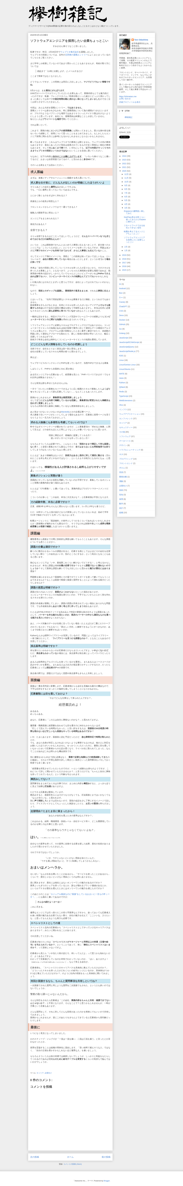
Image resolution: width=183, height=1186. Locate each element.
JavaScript (123, 338)
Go (120, 329)
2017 (124, 263)
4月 (126, 204)
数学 (121, 504)
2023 (124, 160)
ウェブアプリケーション (129, 414)
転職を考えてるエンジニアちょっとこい (134, 232)
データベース (125, 441)
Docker (122, 320)
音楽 (121, 472)
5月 (126, 200)
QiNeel (122, 387)
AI (120, 284)
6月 (126, 197)
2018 (124, 259)
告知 (121, 495)
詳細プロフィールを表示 (129, 102)
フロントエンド (126, 463)
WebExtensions (125, 400)
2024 (124, 156)
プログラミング (126, 459)
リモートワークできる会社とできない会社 (134, 226)
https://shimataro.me (128, 96)
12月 (126, 174)
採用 (121, 499)
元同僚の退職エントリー (76, 55)
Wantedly (65, 412)
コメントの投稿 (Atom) (72, 1164)
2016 (124, 266)
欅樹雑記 (128, 117)
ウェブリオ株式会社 (69, 52)
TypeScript (123, 396)
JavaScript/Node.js (127, 351)
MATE (121, 374)
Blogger (107, 1181)
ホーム (70, 1157)
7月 (126, 193)
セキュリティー (126, 427)
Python (122, 382)
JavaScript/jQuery (126, 347)
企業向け (48, 1073)
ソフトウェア (125, 436)
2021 (124, 167)
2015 (124, 270)
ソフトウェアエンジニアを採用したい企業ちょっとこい (134, 239)
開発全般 (123, 477)
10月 (126, 182)
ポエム (122, 468)
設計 (121, 508)
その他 (122, 432)
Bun (121, 293)
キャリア (40, 1073)
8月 (126, 189)
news (121, 378)
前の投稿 (106, 1157)
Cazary (122, 302)
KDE (121, 356)
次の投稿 (34, 1157)
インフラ (123, 409)
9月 (126, 185)
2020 (124, 171)
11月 (126, 178)
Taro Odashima (141, 40)
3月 (126, 208)
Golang (122, 333)
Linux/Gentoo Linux (127, 365)
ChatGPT (123, 306)
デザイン (123, 445)
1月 (126, 250)
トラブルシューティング (129, 450)
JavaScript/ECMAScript (129, 342)
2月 (126, 247)
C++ (121, 297)
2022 (124, 163)
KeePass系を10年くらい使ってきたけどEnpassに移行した (135, 219)
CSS (121, 311)
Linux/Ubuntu (125, 369)
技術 (121, 490)
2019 (124, 255)
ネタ (121, 454)
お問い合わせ (125, 99)
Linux (121, 360)
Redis (121, 392)
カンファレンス (126, 418)
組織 (121, 512)
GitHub (122, 324)
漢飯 (121, 481)
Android (122, 288)
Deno (121, 315)
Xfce (121, 405)
